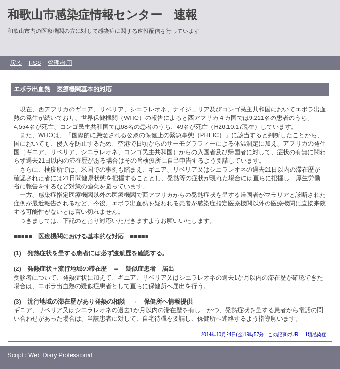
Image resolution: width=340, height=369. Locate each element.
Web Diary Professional (60, 355)
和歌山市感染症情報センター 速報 (102, 14)
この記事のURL (284, 334)
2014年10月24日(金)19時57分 (232, 334)
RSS (35, 62)
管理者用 (60, 62)
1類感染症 (315, 334)
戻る (16, 62)
